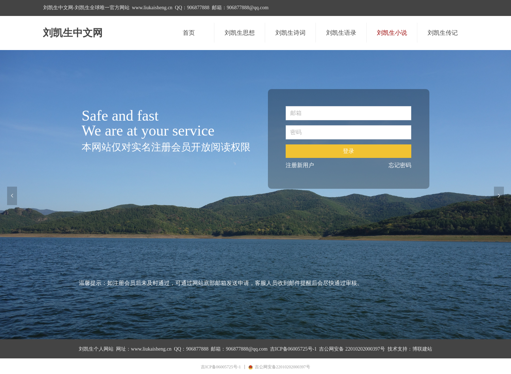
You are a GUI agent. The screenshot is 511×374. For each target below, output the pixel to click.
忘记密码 (400, 165)
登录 (348, 151)
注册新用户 (300, 165)
